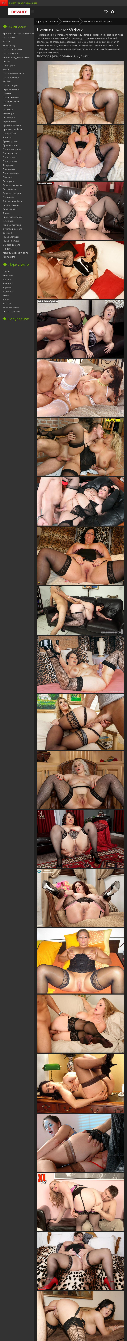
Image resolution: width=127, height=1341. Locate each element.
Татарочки (8, 165)
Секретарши (9, 117)
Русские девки (10, 141)
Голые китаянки (11, 173)
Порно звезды (10, 153)
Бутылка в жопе (11, 145)
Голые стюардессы (12, 49)
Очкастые (8, 177)
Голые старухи (10, 85)
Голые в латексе (11, 77)
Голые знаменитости (13, 73)
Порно (6, 271)
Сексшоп (7, 232)
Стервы (6, 213)
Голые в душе (10, 157)
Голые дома (9, 37)
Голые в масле (10, 161)
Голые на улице (11, 240)
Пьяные (7, 93)
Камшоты (8, 283)
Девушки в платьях (12, 185)
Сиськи (6, 61)
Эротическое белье (12, 129)
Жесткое (7, 279)
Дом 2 (6, 69)
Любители (8, 291)
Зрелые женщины (12, 125)
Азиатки (7, 137)
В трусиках (8, 197)
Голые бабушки (11, 236)
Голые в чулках (10, 53)
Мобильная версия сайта (15, 252)
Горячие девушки (12, 225)
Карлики (7, 287)
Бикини (6, 81)
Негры (6, 299)
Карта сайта (9, 256)
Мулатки (7, 105)
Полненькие (9, 169)
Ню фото (7, 248)
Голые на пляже (11, 101)
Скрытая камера (11, 89)
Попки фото (9, 65)
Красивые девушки (12, 217)
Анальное (8, 275)
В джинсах (8, 221)
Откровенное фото (12, 228)
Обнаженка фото (11, 244)
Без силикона (10, 189)
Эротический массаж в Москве (18, 33)
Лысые (6, 41)
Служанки (8, 109)
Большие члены (11, 307)
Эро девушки (9, 209)
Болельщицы (9, 45)
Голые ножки (9, 133)
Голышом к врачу (12, 149)
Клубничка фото (11, 205)
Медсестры (8, 113)
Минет (6, 295)
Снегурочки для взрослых (16, 57)
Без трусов (8, 181)
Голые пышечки (11, 97)
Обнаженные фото (12, 201)
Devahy (18, 12)
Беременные (9, 121)
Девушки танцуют (12, 193)
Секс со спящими (11, 311)
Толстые (7, 303)
